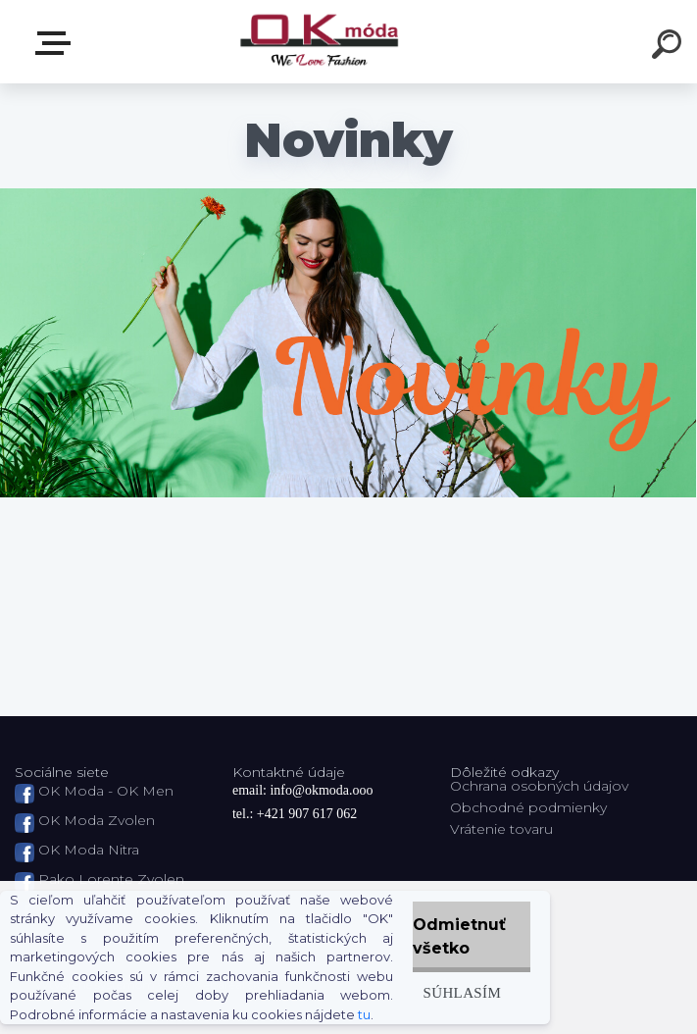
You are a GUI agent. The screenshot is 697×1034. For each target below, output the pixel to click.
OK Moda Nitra (88, 849)
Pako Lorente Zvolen (111, 879)
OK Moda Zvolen (96, 820)
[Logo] (319, 41)
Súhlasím (462, 992)
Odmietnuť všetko (459, 936)
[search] (669, 47)
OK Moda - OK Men (106, 791)
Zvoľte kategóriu (56, 43)
